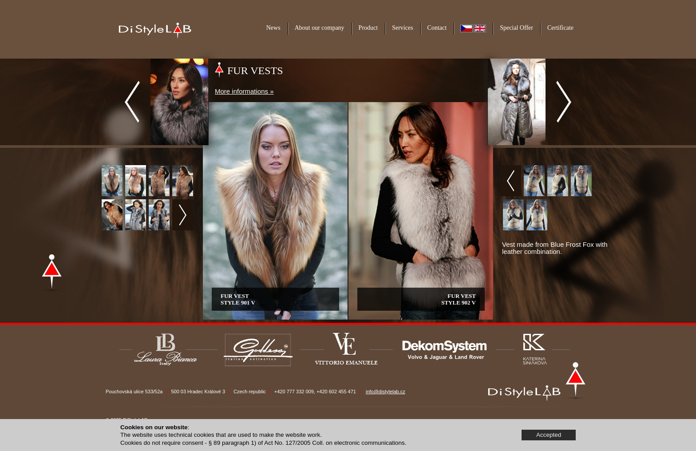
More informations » (244, 91)
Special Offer (516, 27)
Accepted (548, 434)
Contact (437, 27)
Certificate (560, 27)
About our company (319, 27)
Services (402, 27)
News (273, 27)
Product (368, 27)
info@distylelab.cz (385, 391)
